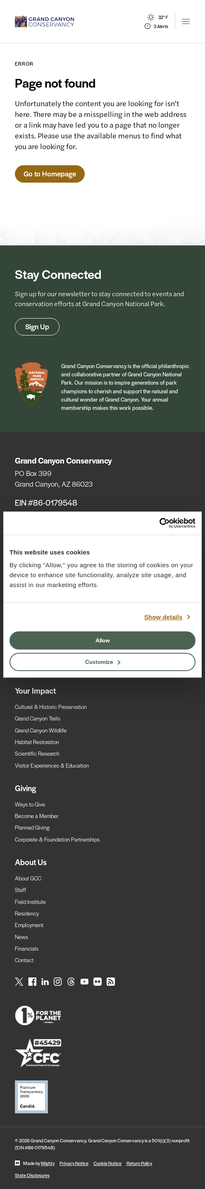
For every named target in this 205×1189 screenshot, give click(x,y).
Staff (20, 890)
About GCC (28, 878)
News (21, 937)
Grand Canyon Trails (37, 718)
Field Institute (30, 902)
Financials (26, 948)
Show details (163, 617)
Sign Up (37, 326)
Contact (24, 960)
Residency (27, 913)
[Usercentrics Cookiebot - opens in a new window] (159, 523)
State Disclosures (32, 1175)
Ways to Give (30, 804)
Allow (102, 640)
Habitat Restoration (37, 742)
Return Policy (139, 1163)
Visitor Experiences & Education (52, 765)
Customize (102, 661)
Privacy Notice (74, 1163)
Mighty (48, 1163)
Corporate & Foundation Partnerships (57, 839)
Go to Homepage (50, 173)
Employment (29, 925)
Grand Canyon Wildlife (41, 730)
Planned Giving (32, 827)
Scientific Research (37, 753)
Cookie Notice (107, 1163)
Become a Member (36, 816)
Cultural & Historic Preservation (51, 707)
